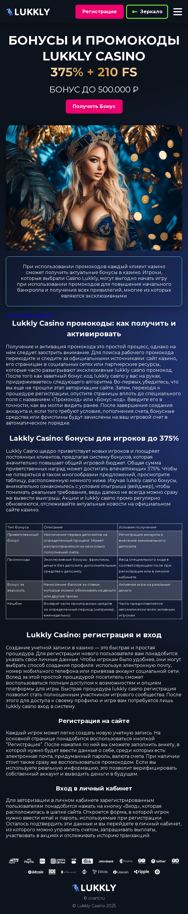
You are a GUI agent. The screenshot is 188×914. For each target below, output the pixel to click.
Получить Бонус (94, 106)
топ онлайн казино (29, 315)
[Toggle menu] (177, 11)
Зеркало (147, 12)
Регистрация (99, 11)
